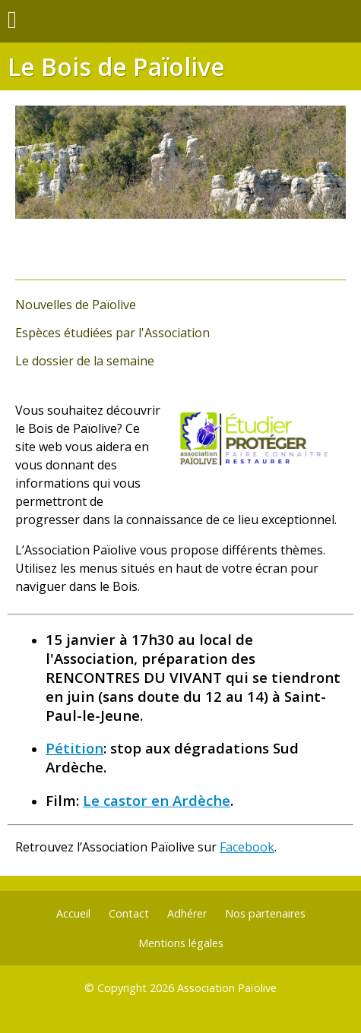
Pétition (74, 747)
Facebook (247, 847)
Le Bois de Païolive (116, 66)
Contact (129, 913)
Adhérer (187, 913)
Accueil (73, 913)
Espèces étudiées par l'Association (112, 332)
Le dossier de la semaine (84, 360)
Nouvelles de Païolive (75, 304)
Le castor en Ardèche (156, 800)
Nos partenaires (265, 913)
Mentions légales (180, 943)
